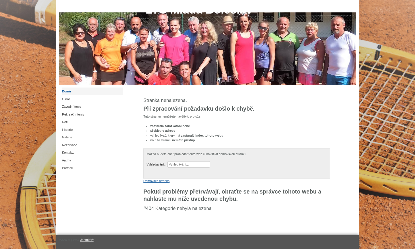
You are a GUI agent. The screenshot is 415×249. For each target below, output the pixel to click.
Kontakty (68, 152)
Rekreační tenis (73, 114)
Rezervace (69, 145)
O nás (66, 99)
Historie (67, 129)
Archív (66, 160)
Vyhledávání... (156, 164)
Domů (66, 91)
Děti (65, 122)
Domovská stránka (156, 181)
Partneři (67, 168)
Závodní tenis (71, 106)
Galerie (67, 137)
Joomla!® (87, 239)
